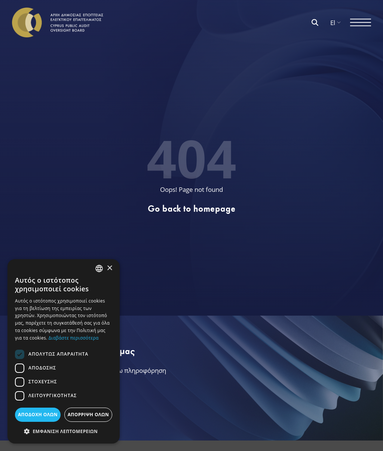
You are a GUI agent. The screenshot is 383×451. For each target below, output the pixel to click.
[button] (63, 431)
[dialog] (63, 351)
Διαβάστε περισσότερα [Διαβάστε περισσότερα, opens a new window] (74, 338)
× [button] (109, 268)
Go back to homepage (192, 208)
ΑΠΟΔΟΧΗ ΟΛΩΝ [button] (38, 414)
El (335, 22)
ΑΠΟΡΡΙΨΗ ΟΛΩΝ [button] (88, 414)
